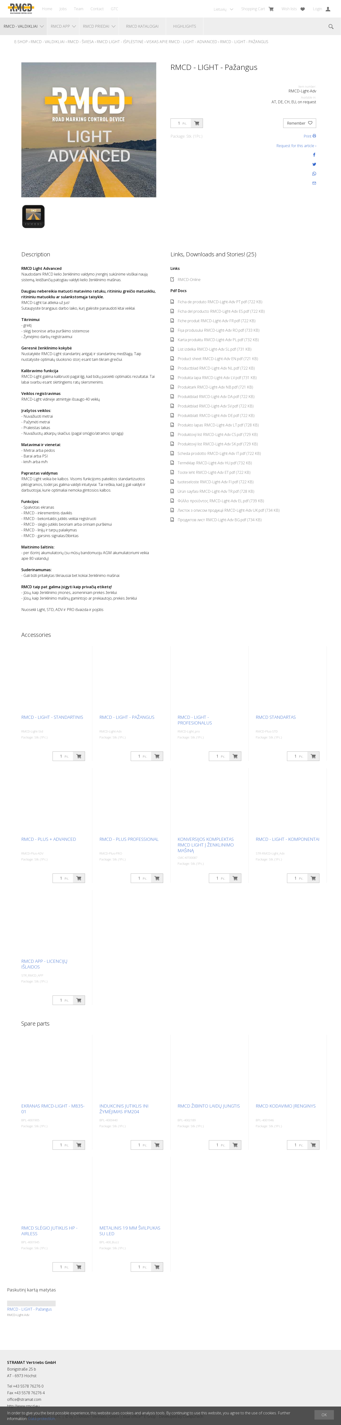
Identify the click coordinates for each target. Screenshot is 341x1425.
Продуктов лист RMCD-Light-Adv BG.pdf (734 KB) (216, 519)
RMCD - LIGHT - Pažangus (244, 41)
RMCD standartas (276, 717)
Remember (299, 123)
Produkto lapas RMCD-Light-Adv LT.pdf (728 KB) (214, 425)
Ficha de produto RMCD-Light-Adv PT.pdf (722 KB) (216, 301)
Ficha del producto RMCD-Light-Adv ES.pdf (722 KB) (217, 311)
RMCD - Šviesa (80, 41)
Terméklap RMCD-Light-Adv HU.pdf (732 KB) (211, 463)
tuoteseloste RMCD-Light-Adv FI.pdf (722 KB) (212, 481)
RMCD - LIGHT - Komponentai (287, 839)
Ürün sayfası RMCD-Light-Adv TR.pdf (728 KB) (212, 491)
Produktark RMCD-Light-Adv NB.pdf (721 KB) (211, 387)
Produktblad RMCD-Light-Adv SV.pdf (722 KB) (212, 406)
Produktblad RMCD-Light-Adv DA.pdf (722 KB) (212, 396)
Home (47, 8)
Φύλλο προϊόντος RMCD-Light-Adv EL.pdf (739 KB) (217, 500)
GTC (114, 8)
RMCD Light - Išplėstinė (120, 41)
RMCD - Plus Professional (129, 839)
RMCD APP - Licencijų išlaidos (44, 964)
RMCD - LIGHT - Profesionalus (195, 720)
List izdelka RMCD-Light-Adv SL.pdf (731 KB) (210, 349)
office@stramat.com (24, 1399)
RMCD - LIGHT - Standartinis (52, 717)
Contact (97, 8)
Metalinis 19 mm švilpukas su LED (129, 1231)
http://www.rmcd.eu (23, 1406)
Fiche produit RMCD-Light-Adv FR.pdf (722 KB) (213, 320)
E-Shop (21, 41)
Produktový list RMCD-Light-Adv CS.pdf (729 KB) (214, 434)
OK (324, 1414)
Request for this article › (296, 145)
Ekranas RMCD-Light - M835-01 (53, 1109)
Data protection (41, 1418)
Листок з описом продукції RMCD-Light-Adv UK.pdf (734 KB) (225, 510)
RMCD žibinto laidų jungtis (209, 1106)
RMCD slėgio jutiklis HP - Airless (49, 1231)
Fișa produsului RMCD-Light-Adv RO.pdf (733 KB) (215, 330)
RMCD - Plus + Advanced (48, 839)
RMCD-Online (185, 279)
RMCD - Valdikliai (48, 41)
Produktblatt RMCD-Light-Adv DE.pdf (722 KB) (212, 415)
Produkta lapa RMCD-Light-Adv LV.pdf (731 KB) (213, 377)
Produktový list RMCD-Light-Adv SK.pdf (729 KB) (214, 444)
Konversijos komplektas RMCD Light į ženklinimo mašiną (206, 845)
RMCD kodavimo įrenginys (286, 1106)
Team (78, 8)
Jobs (63, 8)
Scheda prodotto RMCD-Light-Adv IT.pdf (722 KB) (215, 453)
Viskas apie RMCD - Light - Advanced (181, 41)
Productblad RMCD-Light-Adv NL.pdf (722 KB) (212, 368)
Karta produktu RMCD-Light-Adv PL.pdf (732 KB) (214, 339)
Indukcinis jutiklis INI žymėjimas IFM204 (123, 1109)
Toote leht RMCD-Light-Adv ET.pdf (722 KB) (210, 472)
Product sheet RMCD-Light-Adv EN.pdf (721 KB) (214, 358)
